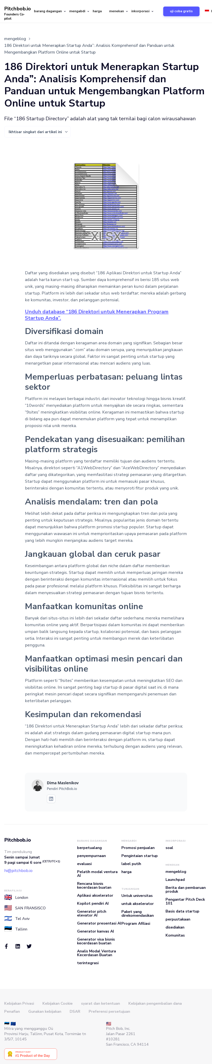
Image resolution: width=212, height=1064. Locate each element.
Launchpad (175, 879)
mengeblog (176, 871)
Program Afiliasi (135, 923)
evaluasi (84, 864)
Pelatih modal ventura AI (97, 873)
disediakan (175, 927)
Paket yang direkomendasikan (137, 913)
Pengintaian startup (139, 856)
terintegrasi (88, 963)
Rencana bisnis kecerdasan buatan (94, 885)
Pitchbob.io (17, 840)
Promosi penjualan (138, 848)
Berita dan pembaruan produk (186, 889)
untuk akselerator (137, 904)
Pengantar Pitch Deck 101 (185, 901)
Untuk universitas (137, 896)
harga (97, 11)
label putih (131, 864)
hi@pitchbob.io (18, 870)
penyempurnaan (91, 856)
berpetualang (89, 848)
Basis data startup (182, 911)
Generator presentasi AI (99, 923)
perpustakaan (178, 919)
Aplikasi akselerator (95, 895)
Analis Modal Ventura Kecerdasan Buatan (96, 953)
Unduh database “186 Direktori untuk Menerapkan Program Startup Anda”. (97, 314)
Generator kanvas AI (95, 931)
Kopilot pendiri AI (93, 903)
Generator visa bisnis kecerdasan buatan (96, 941)
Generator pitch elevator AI (91, 913)
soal (169, 848)
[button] (48, 11)
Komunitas (175, 935)
